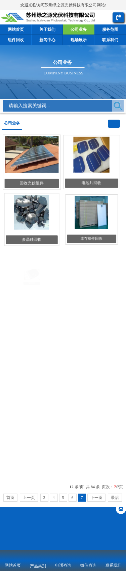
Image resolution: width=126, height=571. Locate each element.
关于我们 (47, 29)
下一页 (96, 497)
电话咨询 (63, 565)
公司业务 (79, 29)
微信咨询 (88, 565)
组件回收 (16, 40)
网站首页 (16, 29)
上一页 (29, 497)
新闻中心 (47, 40)
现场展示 (79, 40)
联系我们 (110, 40)
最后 (115, 497)
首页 (10, 497)
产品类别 (38, 566)
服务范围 (110, 29)
